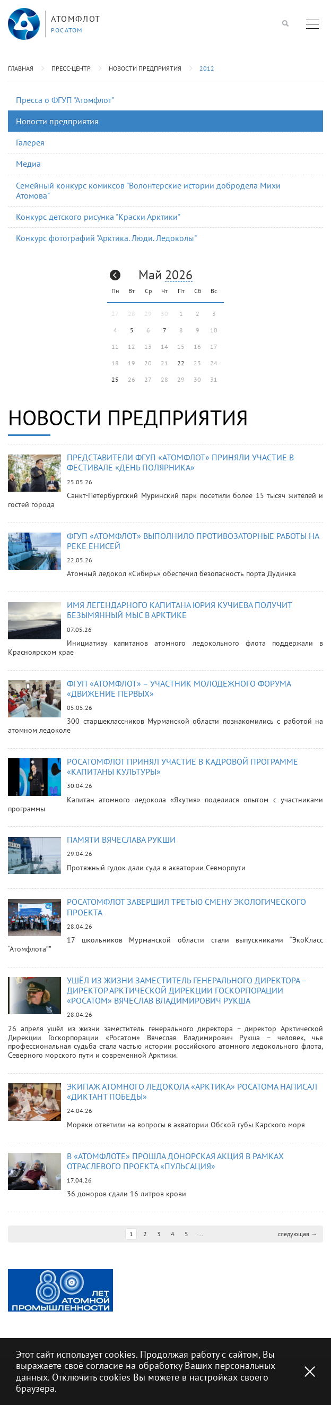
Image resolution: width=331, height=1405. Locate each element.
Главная (20, 68)
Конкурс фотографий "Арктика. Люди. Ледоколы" (106, 238)
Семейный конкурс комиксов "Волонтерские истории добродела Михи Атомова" (148, 190)
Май (150, 275)
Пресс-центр (71, 68)
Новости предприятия (145, 68)
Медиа (28, 163)
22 (181, 363)
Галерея (30, 142)
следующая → (297, 1232)
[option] (60, 1288)
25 (115, 379)
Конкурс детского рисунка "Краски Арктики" (98, 216)
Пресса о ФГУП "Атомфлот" (65, 100)
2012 (206, 68)
